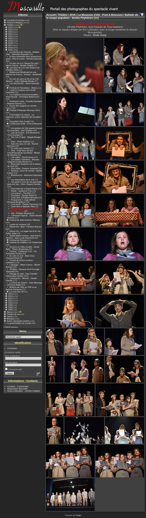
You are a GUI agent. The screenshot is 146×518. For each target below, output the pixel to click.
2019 (10, 41)
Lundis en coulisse (17, 224)
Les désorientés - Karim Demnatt (24, 83)
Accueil (51, 14)
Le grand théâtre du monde (19, 323)
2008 (10, 307)
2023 (10, 32)
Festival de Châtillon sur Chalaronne (25, 242)
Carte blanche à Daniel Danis (24, 188)
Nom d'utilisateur (12, 356)
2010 (10, 303)
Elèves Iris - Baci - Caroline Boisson (25, 226)
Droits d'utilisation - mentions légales (23, 391)
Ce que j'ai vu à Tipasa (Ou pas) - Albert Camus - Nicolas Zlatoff (23, 64)
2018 (10, 43)
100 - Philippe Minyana (21, 213)
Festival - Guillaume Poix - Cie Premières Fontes (21, 252)
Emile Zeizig (99, 35)
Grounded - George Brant (22, 195)
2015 (10, 50)
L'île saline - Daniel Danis (22, 157)
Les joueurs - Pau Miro (21, 193)
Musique (10, 318)
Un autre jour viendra (20, 148)
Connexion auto (13, 369)
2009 (10, 305)
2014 (10, 294)
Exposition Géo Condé (19, 121)
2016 (10, 47)
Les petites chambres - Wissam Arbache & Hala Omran (23, 160)
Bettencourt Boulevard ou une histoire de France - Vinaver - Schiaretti (23, 73)
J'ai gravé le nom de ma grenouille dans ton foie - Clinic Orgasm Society (24, 183)
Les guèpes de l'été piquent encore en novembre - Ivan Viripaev (24, 129)
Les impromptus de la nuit (22, 179)
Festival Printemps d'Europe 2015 (24, 110)
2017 (10, 45)
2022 (10, 34)
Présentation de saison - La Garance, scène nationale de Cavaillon (23, 116)
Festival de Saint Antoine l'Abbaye (24, 220)
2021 (10, 36)
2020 (10, 38)
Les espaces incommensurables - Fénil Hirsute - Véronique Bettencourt (23, 95)
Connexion (12, 348)
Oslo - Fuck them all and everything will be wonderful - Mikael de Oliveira (23, 152)
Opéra (9, 316)
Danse (10, 312)
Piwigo (78, 515)
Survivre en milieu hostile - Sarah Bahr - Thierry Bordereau (22, 248)
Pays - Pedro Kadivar (20, 141)
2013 (10, 296)
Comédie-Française (15, 20)
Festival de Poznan (18, 240)
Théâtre (10, 25)
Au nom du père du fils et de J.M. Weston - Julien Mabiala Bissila (22, 80)
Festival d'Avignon (15, 22)
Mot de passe (11, 362)
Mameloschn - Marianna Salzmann (26, 175)
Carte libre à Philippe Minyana (24, 197)
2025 (10, 27)
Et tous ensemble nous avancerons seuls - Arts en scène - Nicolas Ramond (23, 57)
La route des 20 (16, 291)
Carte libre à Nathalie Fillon (23, 206)
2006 (10, 309)
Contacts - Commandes (18, 386)
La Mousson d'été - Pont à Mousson (25, 123)
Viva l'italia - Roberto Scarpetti (24, 168)
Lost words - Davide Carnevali (24, 204)
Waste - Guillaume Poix (21, 191)
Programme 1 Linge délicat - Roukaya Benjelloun (21, 201)
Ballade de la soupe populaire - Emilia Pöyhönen (92, 16)
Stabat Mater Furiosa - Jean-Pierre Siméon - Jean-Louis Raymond (23, 236)
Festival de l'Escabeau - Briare (23, 88)
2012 (10, 298)
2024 (10, 29)
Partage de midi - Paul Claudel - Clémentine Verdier (22, 275)
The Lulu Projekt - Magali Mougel (26, 137)
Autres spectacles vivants (18, 321)
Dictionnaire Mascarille (17, 388)
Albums (23, 14)
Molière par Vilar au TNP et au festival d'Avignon (21, 288)
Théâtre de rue (13, 314)
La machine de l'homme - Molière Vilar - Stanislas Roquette (22, 53)
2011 (10, 300)
